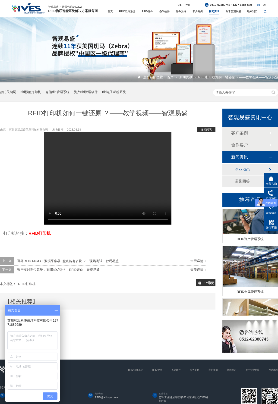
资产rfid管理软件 (86, 92)
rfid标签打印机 (30, 92)
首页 (110, 11)
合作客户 (239, 145)
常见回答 (242, 181)
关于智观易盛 (233, 11)
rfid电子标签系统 (114, 92)
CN (258, 5)
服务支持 (181, 11)
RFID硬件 (147, 11)
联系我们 (252, 11)
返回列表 (206, 129)
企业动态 (242, 169)
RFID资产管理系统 (250, 239)
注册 (188, 5)
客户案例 (198, 11)
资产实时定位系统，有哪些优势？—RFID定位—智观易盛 (58, 270)
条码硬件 (164, 11)
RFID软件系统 (127, 11)
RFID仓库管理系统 (250, 292)
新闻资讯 (214, 11)
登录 (179, 5)
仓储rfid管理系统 (57, 92)
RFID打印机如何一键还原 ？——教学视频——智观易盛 (238, 77)
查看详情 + (198, 261)
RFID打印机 (26, 284)
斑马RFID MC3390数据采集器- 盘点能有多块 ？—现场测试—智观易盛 (68, 261)
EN (264, 5)
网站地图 (273, 370)
